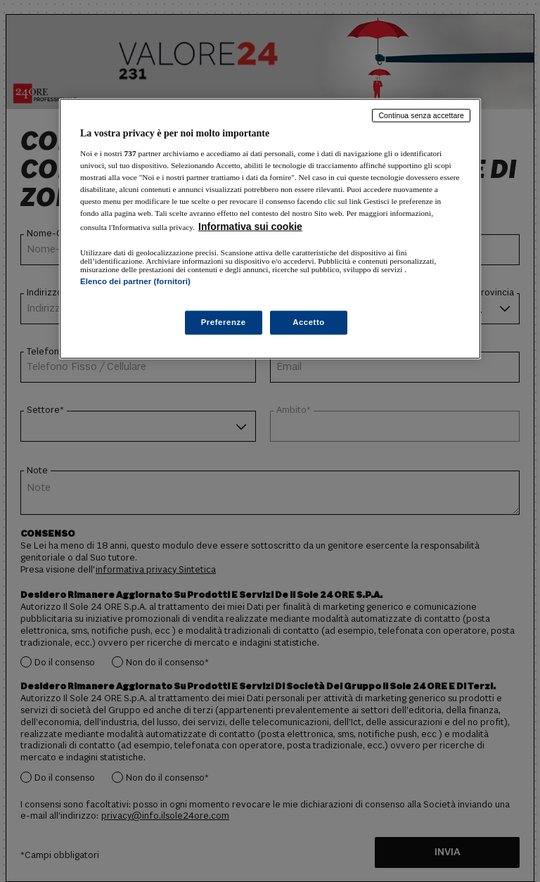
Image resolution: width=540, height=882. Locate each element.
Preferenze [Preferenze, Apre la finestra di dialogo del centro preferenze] (223, 322)
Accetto (308, 322)
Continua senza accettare (421, 115)
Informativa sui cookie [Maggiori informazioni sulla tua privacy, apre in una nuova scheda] (250, 226)
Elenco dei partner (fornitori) (135, 281)
